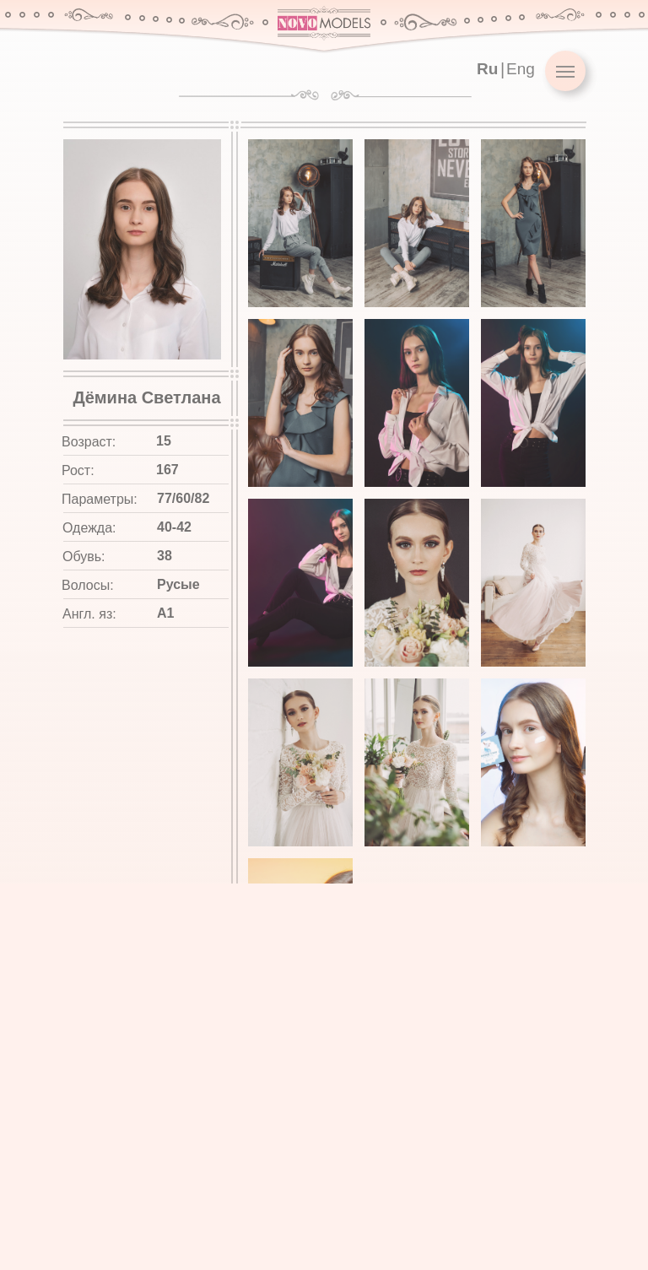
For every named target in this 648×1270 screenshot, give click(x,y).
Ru (487, 69)
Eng (520, 69)
